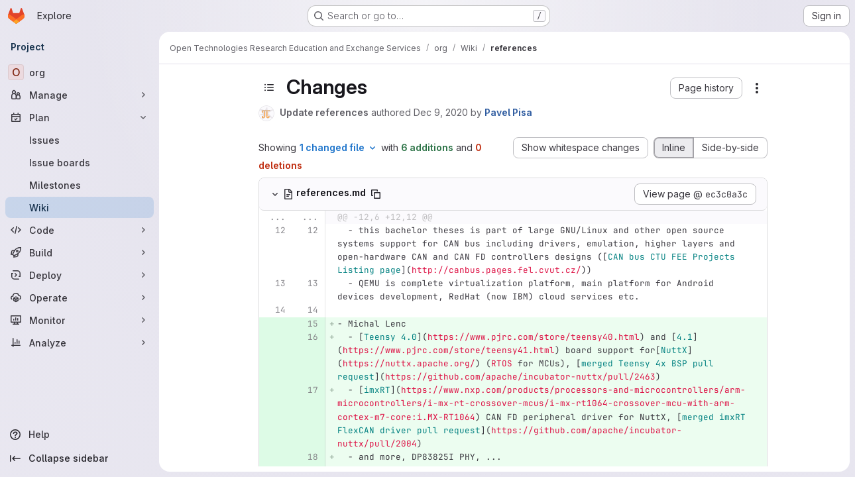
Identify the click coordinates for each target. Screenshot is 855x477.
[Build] (79, 252)
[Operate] (79, 297)
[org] (79, 72)
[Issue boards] (79, 162)
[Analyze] (79, 342)
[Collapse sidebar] (79, 458)
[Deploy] (79, 275)
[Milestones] (79, 184)
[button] (706, 88)
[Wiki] (79, 207)
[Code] (79, 229)
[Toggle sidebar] (269, 87)
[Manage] (79, 94)
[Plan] (79, 117)
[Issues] (79, 139)
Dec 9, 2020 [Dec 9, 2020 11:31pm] (441, 112)
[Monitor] (79, 320)
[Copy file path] (376, 194)
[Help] (79, 434)
